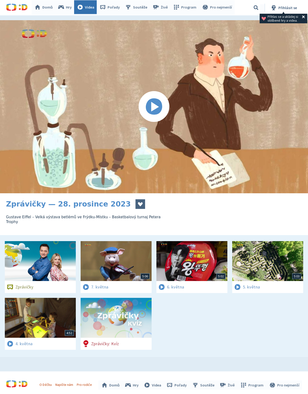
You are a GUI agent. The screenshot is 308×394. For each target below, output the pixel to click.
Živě (161, 7)
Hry (66, 7)
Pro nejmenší (217, 7)
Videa (87, 7)
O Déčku (46, 384)
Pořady (111, 7)
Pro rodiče (85, 384)
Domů (44, 7)
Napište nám (65, 384)
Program (185, 7)
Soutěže (137, 7)
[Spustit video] (154, 106)
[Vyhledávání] (256, 7)
